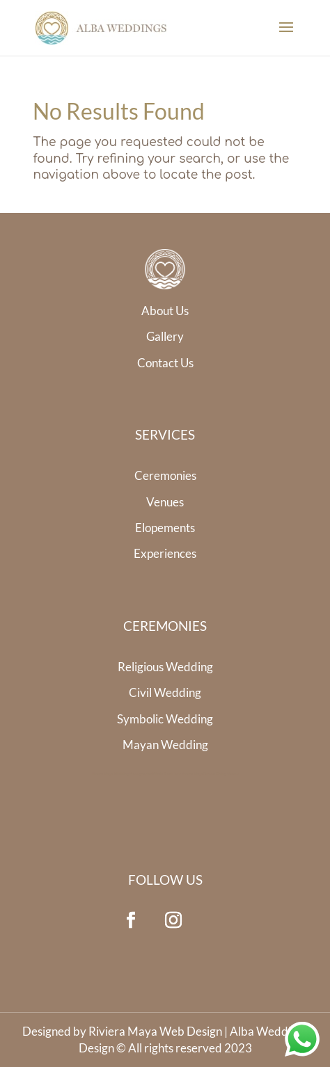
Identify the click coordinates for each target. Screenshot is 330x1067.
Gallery (165, 336)
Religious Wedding (165, 666)
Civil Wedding (165, 692)
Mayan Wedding (165, 744)
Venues (165, 502)
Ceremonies (165, 475)
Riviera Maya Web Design (155, 1031)
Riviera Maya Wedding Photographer (122, 773)
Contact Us (165, 362)
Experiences (165, 553)
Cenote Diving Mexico (221, 773)
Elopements (165, 527)
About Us (165, 310)
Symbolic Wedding (165, 719)
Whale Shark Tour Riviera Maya (177, 773)
